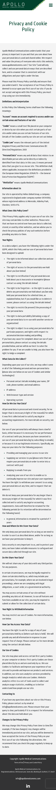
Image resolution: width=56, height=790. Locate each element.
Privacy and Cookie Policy (33, 763)
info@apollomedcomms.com (28, 778)
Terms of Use (18, 763)
